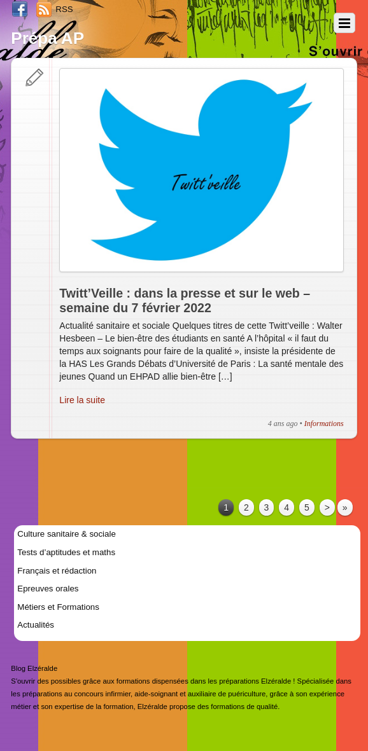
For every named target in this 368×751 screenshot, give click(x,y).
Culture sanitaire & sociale (66, 534)
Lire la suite (82, 400)
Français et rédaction (56, 570)
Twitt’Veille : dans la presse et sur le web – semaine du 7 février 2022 (184, 300)
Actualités (35, 625)
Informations (324, 423)
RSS (64, 9)
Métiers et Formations (58, 607)
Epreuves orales (47, 588)
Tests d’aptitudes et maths (66, 552)
